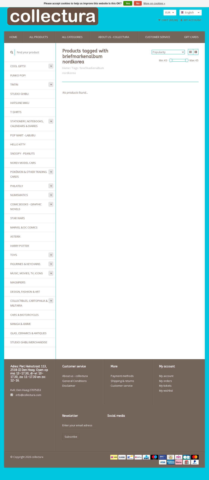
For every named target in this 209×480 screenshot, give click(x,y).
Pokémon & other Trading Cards (28, 174)
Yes (128, 3)
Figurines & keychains (25, 264)
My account (191, 20)
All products (38, 37)
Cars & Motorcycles (24, 315)
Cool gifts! (18, 66)
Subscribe (71, 436)
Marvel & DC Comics (23, 227)
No (137, 3)
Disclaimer (68, 385)
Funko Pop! (18, 75)
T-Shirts (16, 112)
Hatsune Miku (19, 103)
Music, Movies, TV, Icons (26, 273)
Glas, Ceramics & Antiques (28, 333)
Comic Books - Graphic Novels (26, 206)
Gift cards (191, 37)
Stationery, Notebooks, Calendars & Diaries (26, 123)
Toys (13, 255)
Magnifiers (17, 282)
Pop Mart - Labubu (22, 135)
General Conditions (74, 381)
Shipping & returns (122, 381)
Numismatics (19, 195)
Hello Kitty (17, 144)
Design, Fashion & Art (25, 291)
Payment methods (122, 376)
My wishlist (166, 390)
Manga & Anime (20, 324)
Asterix (15, 236)
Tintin (14, 84)
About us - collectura (113, 37)
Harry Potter (19, 246)
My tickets (165, 385)
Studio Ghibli (19, 94)
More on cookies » (154, 3)
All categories (72, 37)
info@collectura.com (28, 395)
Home (13, 37)
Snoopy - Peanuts (22, 153)
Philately (16, 186)
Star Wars (17, 218)
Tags (75, 68)
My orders (165, 381)
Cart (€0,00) (168, 20)
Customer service (157, 37)
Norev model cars (23, 163)
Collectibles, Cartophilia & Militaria (29, 303)
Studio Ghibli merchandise (28, 342)
